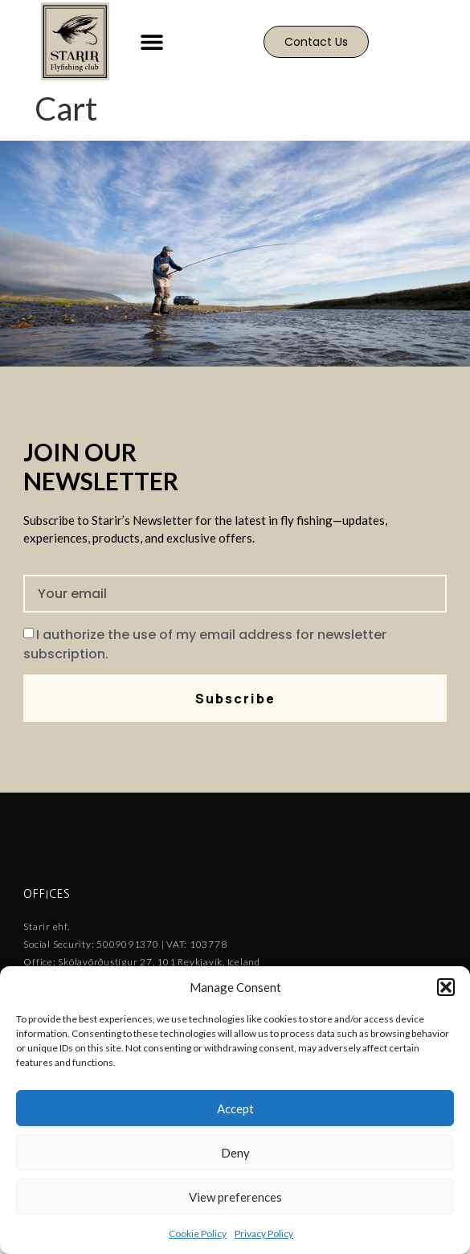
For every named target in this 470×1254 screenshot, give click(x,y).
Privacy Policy (264, 1233)
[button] (446, 987)
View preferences (235, 1197)
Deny (235, 1152)
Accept (235, 1108)
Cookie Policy (198, 1233)
